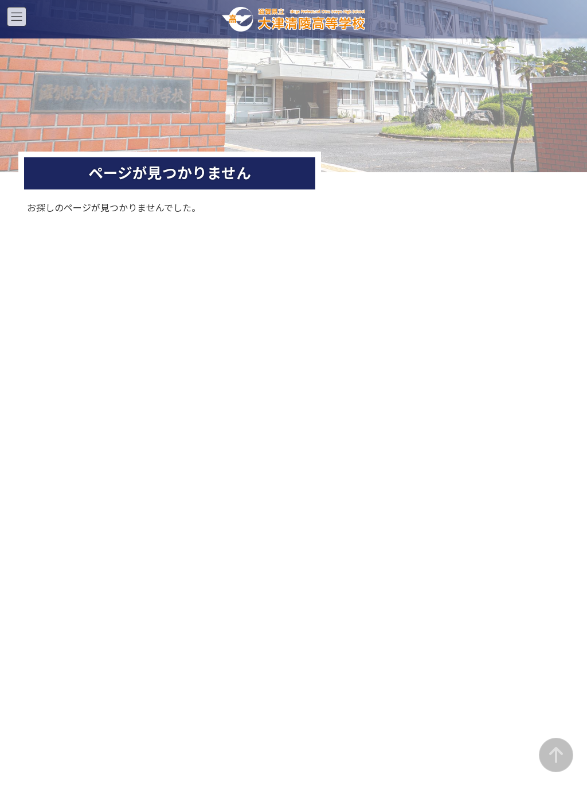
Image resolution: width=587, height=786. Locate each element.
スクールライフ (225, 369)
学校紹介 (88, 350)
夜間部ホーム (363, 331)
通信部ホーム (500, 331)
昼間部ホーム (225, 331)
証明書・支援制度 (225, 407)
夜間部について (363, 350)
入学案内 (225, 388)
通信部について (500, 350)
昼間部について (225, 350)
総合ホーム (88, 331)
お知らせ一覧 (225, 426)
